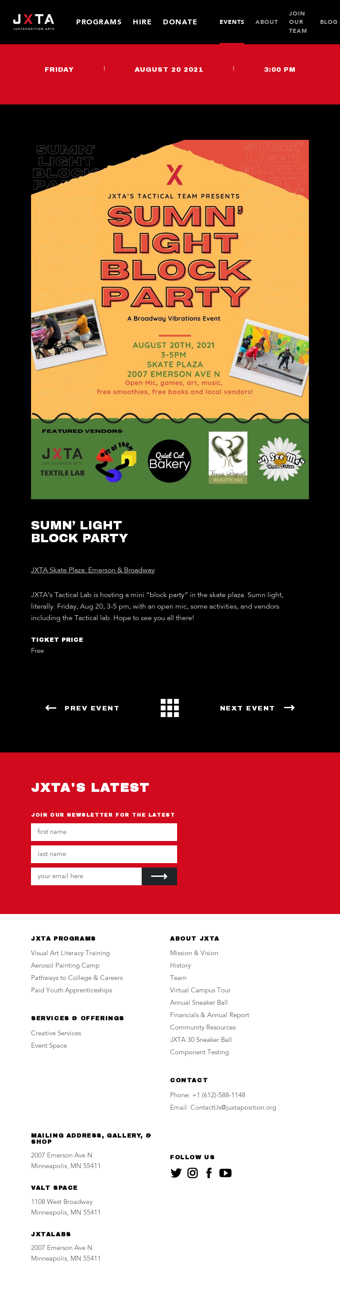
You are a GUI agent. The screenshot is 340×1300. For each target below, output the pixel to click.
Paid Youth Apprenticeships (71, 991)
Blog (329, 22)
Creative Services (56, 1033)
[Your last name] (104, 854)
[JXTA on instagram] (192, 1173)
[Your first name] (104, 832)
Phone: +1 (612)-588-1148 (207, 1095)
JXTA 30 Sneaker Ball (201, 1040)
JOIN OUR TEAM (298, 22)
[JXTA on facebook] (209, 1173)
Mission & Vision (194, 953)
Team (178, 978)
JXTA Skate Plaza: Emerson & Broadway (93, 570)
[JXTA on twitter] (176, 1173)
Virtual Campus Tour (200, 991)
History (180, 966)
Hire (142, 22)
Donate (180, 22)
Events (232, 22)
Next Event (247, 708)
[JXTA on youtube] (225, 1173)
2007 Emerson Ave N (62, 1156)
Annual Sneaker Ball (199, 1003)
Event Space (49, 1046)
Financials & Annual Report (209, 1015)
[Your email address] (86, 876)
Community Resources (203, 1028)
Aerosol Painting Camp (65, 966)
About (266, 22)
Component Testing (199, 1052)
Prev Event (92, 708)
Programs (99, 22)
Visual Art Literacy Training (70, 953)
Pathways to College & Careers (77, 978)
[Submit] (159, 876)
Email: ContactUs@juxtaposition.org (223, 1108)
